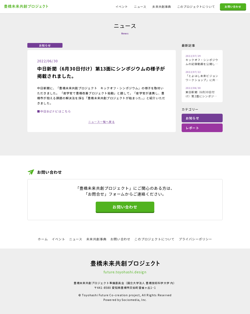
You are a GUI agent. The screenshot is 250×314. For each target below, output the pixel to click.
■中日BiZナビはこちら (54, 111)
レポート (192, 127)
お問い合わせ (233, 6)
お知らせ (192, 118)
